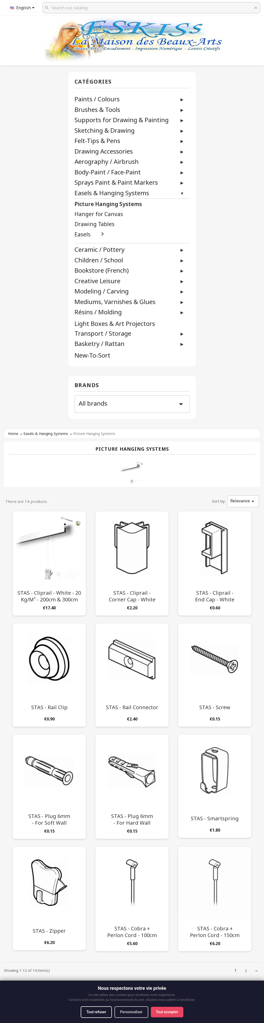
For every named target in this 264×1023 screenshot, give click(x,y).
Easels (82, 234)
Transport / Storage (103, 333)
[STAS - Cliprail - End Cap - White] (214, 562)
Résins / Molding (98, 312)
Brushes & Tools (97, 109)
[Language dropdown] (23, 7)
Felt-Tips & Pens (97, 140)
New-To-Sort (92, 355)
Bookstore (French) (102, 270)
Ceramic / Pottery (100, 249)
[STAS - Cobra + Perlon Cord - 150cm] (214, 898)
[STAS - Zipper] (49, 897)
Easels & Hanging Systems (112, 193)
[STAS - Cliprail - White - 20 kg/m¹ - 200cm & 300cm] (49, 562)
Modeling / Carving (102, 291)
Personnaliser (131, 1012)
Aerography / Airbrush (107, 161)
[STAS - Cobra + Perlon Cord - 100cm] (132, 898)
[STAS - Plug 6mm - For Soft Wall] (49, 786)
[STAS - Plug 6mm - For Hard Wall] (132, 786)
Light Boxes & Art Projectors (115, 324)
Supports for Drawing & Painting (122, 119)
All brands (132, 404)
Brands (87, 385)
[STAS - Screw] (215, 674)
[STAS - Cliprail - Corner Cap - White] (132, 562)
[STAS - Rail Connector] (132, 674)
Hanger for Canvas (99, 214)
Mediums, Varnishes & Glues (115, 301)
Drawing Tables (94, 224)
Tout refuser (96, 1012)
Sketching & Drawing (105, 130)
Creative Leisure (97, 281)
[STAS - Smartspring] (215, 785)
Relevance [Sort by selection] (243, 501)
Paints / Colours (97, 99)
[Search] (151, 7)
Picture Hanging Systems (108, 204)
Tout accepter (167, 1012)
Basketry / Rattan (100, 343)
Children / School (99, 260)
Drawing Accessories (104, 151)
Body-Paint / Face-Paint (108, 172)
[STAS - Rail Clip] (49, 674)
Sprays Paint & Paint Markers (116, 182)
